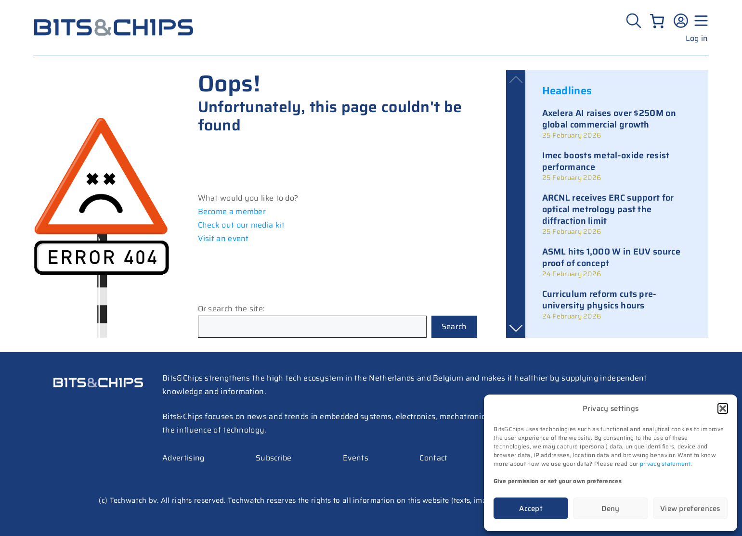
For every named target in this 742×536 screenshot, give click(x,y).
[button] (723, 408)
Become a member (232, 211)
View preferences (690, 508)
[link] (616, 123)
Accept (531, 508)
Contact (433, 458)
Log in (697, 38)
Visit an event (223, 238)
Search (454, 326)
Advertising (183, 458)
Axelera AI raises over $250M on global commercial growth (609, 118)
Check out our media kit (241, 225)
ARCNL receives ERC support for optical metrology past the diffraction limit (608, 209)
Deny (610, 508)
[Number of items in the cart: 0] (657, 21)
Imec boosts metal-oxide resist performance (606, 161)
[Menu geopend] (699, 21)
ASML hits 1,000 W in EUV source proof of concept (611, 257)
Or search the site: (231, 309)
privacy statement (665, 463)
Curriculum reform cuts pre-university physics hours (599, 299)
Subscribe (274, 458)
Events (355, 458)
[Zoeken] (634, 21)
